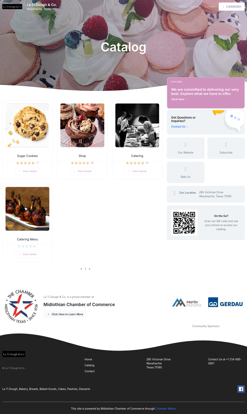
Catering (137, 156)
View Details (27, 171)
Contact (210, 6)
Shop (82, 156)
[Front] (13, 6)
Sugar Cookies (27, 156)
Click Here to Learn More (65, 314)
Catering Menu (27, 239)
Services (195, 6)
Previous (164, 302)
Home (182, 6)
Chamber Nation (165, 408)
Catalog (89, 365)
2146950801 (231, 6)
